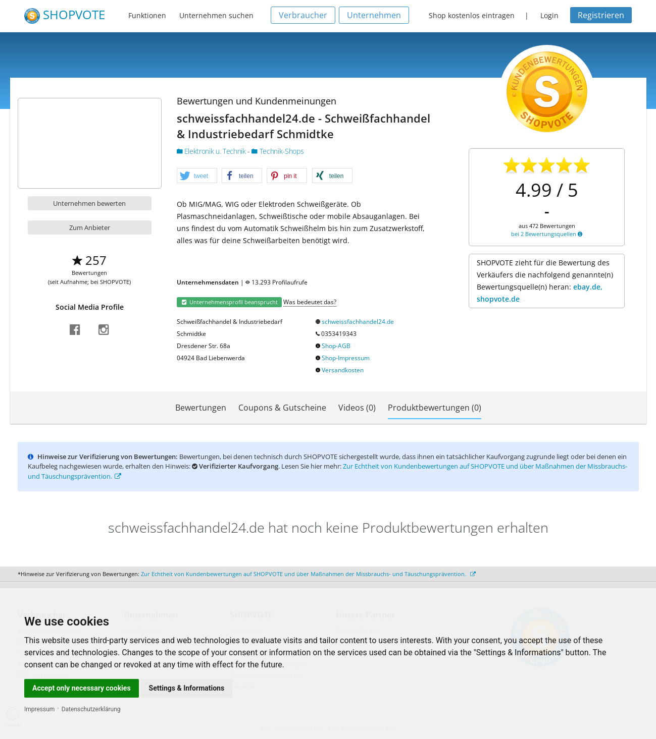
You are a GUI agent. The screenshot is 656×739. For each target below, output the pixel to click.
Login (549, 15)
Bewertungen (200, 407)
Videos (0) (357, 407)
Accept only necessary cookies (81, 688)
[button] (197, 176)
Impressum (39, 709)
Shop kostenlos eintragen (472, 15)
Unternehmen (374, 15)
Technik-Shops (277, 151)
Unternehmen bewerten (89, 203)
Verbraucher (303, 15)
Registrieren (601, 15)
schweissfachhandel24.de (358, 321)
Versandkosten (343, 370)
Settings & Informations (187, 688)
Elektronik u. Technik (212, 151)
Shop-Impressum (346, 358)
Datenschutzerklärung (91, 709)
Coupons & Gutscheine (282, 407)
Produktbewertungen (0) (434, 407)
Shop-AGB (336, 346)
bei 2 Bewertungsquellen (546, 234)
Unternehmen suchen (216, 15)
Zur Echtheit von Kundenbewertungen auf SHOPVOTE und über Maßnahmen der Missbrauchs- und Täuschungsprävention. (308, 574)
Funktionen (147, 15)
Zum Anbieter (89, 227)
